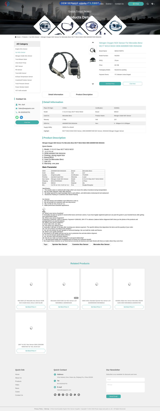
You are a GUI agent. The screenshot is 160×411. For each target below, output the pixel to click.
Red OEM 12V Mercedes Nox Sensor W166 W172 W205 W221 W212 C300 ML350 (31, 302)
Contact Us (19, 395)
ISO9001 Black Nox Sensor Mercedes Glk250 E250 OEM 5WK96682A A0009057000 (129, 302)
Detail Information (55, 94)
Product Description (84, 94)
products (92, 4)
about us (82, 4)
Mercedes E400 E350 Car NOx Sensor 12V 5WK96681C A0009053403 (64, 302)
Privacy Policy (38, 409)
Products (25, 37)
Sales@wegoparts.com (26, 108)
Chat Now (27, 122)
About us (18, 378)
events (109, 4)
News (17, 388)
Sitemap (46, 409)
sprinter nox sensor (59, 244)
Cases (17, 392)
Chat (136, 4)
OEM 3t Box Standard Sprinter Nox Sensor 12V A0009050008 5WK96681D (96, 302)
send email (113, 396)
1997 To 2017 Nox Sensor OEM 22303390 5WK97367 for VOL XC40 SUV (31, 345)
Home (74, 4)
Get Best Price (112, 83)
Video (17, 385)
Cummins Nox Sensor (80, 244)
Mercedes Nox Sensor (101, 244)
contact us (119, 4)
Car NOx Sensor (34, 37)
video (101, 4)
